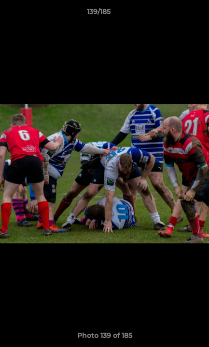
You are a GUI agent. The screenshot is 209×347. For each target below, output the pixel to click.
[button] (174, 14)
